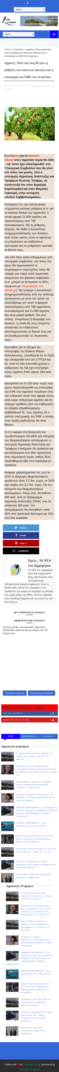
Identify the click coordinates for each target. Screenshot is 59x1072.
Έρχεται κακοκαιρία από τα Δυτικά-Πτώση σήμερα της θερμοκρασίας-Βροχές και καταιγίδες (34, 832)
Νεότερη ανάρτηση (14, 685)
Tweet (18, 534)
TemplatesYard (30, 1057)
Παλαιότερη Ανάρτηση (41, 685)
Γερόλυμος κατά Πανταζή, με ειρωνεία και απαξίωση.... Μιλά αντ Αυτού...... (36, 995)
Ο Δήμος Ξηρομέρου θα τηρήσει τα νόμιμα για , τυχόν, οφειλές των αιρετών (34, 749)
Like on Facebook (30, 706)
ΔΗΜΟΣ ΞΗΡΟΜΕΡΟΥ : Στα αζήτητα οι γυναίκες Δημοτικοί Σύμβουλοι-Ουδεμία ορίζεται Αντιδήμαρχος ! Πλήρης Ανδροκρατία (29, 951)
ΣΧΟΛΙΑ (48, 729)
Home (7, 49)
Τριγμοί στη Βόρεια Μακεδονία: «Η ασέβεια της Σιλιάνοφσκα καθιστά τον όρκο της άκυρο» (36, 790)
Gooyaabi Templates (29, 1062)
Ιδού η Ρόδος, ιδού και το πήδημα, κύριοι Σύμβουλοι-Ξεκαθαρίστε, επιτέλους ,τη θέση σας (34, 777)
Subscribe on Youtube (30, 713)
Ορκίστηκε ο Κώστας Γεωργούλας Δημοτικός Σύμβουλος (33, 1024)
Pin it (18, 542)
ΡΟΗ (10, 729)
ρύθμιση (13, 162)
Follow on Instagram (30, 719)
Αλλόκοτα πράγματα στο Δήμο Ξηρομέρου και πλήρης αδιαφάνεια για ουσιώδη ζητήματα (36, 857)
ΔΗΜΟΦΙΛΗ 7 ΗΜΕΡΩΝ (29, 730)
